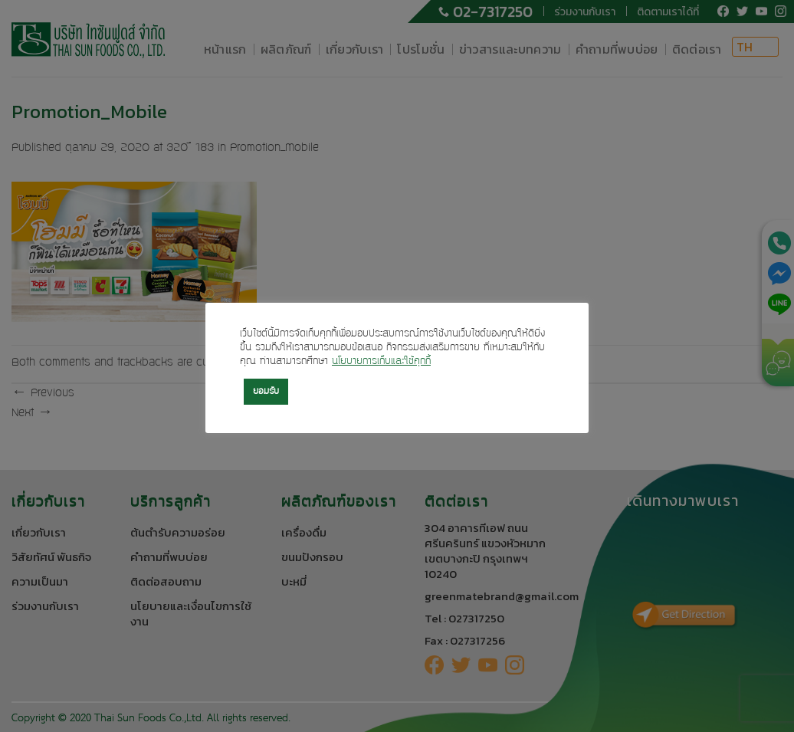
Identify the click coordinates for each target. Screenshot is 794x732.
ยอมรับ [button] (266, 391)
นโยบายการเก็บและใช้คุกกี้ (381, 361)
